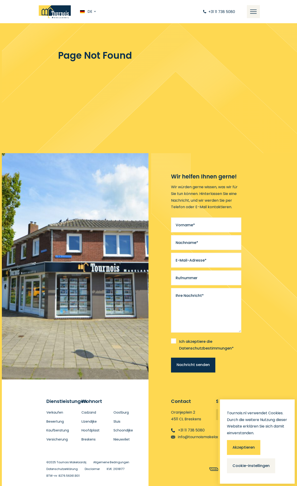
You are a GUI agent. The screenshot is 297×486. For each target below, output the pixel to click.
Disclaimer (92, 469)
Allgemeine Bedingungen (111, 462)
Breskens (88, 439)
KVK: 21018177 (116, 469)
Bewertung (55, 421)
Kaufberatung (57, 430)
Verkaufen (54, 412)
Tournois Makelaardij (71, 462)
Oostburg (121, 412)
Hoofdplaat (90, 430)
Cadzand (88, 412)
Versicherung (57, 439)
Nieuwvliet (121, 439)
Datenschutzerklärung (62, 469)
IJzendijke (89, 421)
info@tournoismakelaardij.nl (200, 437)
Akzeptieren (243, 447)
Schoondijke (123, 430)
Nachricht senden (193, 364)
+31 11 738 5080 (188, 430)
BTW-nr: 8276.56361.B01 (63, 476)
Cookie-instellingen (251, 465)
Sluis (116, 421)
